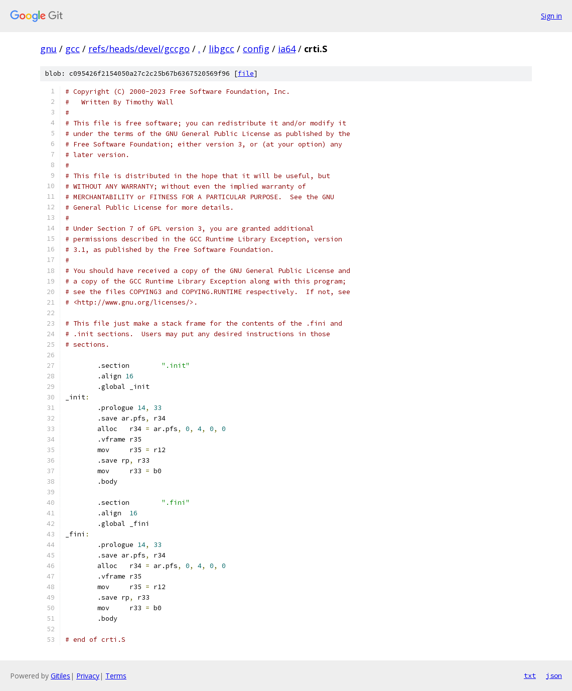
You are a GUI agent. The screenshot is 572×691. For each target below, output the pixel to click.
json (554, 675)
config (256, 49)
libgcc (221, 49)
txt (530, 675)
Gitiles (60, 675)
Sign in (551, 16)
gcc (72, 49)
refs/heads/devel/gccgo (139, 49)
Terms (115, 675)
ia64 (287, 49)
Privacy (87, 675)
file (246, 73)
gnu (48, 49)
